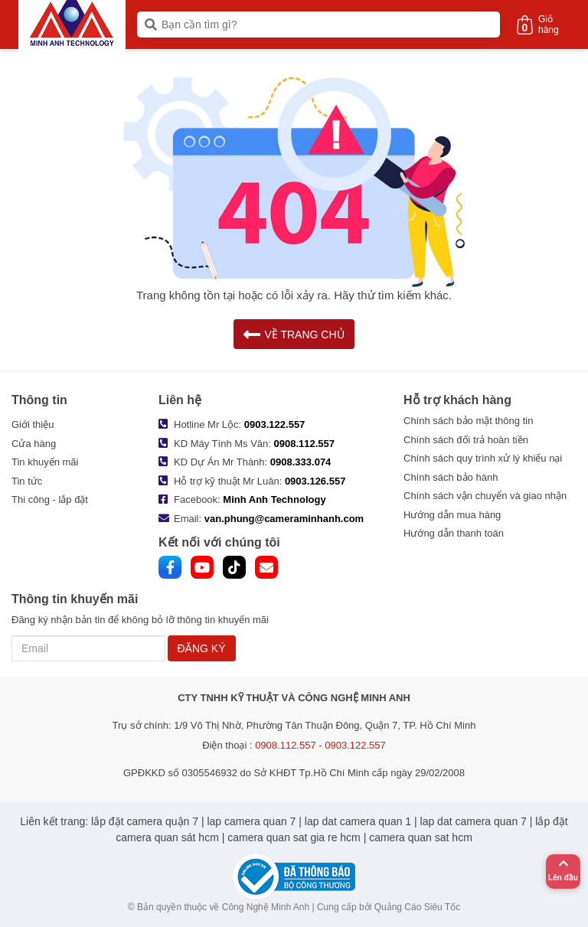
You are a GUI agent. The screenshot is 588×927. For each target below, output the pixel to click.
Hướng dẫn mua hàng (452, 515)
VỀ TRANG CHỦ (293, 334)
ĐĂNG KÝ (202, 648)
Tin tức (26, 481)
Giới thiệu (32, 424)
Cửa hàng (33, 443)
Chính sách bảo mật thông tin (468, 420)
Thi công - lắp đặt (49, 499)
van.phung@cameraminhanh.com (284, 518)
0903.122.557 (274, 424)
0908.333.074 (301, 462)
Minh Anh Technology (274, 499)
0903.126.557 (315, 481)
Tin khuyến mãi (44, 462)
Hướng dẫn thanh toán (453, 533)
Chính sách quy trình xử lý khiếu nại (482, 458)
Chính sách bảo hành (450, 477)
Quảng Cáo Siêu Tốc (417, 907)
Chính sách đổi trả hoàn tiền (465, 440)
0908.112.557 (304, 443)
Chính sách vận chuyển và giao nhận (485, 495)
